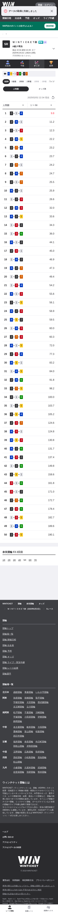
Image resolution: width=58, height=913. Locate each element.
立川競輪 (31, 707)
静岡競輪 (17, 721)
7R (35, 560)
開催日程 (6, 18)
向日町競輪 (41, 741)
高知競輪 (42, 757)
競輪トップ (7, 628)
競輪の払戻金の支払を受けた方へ (16, 894)
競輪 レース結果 (10, 668)
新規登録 (50, 26)
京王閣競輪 (18, 707)
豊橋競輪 (17, 731)
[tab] (29, 909)
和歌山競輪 (18, 746)
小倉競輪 (17, 767)
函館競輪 (17, 692)
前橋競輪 (28, 698)
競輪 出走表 (8, 645)
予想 (27, 18)
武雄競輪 (42, 767)
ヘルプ (5, 832)
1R (3, 560)
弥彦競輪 (17, 698)
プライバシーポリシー (45, 880)
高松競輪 (17, 757)
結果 (51, 64)
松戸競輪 (17, 712)
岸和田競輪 (32, 746)
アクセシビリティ (9, 842)
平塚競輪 (17, 717)
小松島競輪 (29, 757)
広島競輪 (28, 752)
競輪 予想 (7, 651)
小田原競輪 (29, 717)
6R (30, 560)
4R (19, 560)
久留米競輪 (29, 767)
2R (9, 560)
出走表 (18, 18)
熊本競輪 (42, 772)
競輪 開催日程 (9, 639)
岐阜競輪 (31, 727)
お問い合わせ (8, 837)
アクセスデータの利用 (11, 847)
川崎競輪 (40, 712)
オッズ (36, 18)
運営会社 (6, 880)
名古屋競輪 (18, 727)
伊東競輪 (42, 717)
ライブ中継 (48, 18)
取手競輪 (40, 698)
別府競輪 (31, 772)
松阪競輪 (40, 731)
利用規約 (16, 880)
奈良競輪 (28, 741)
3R (14, 560)
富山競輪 (28, 731)
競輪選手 (6, 674)
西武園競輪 (43, 702)
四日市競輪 (18, 736)
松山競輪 (17, 762)
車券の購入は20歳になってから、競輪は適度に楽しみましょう (28, 886)
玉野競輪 (17, 752)
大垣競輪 (42, 727)
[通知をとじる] (51, 11)
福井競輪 (17, 741)
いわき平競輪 (42, 692)
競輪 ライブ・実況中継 (13, 662)
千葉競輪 (28, 712)
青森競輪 (28, 692)
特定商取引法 (27, 880)
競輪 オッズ (8, 656)
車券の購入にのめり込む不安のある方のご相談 (21, 890)
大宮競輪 (31, 702)
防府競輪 (40, 752)
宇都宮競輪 (18, 702)
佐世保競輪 (18, 772)
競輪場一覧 (7, 634)
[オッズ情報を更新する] (53, 97)
